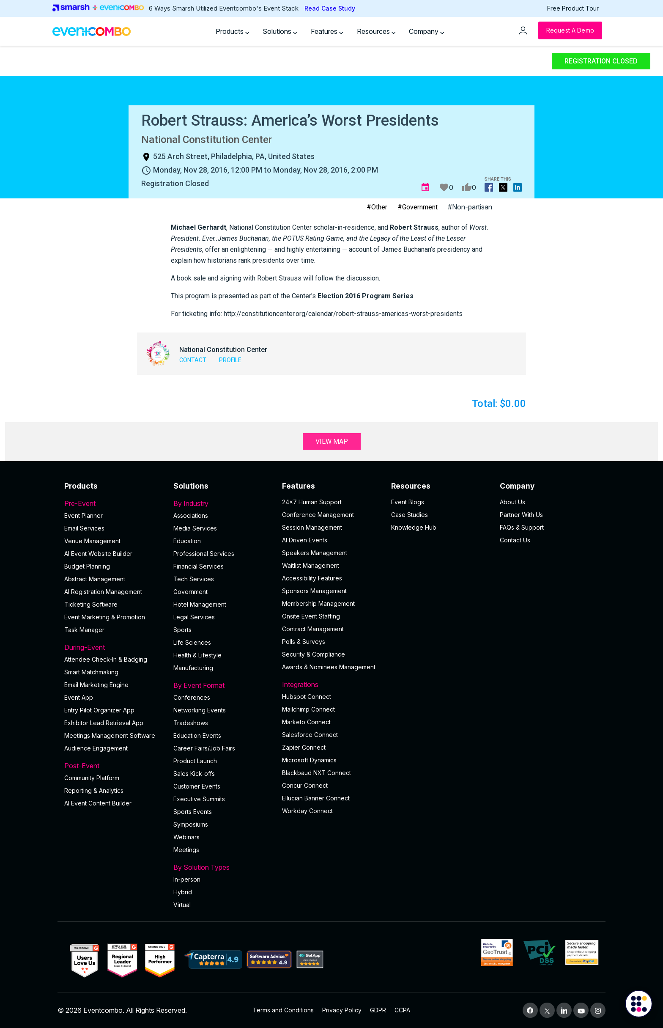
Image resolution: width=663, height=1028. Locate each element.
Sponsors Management (314, 590)
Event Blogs (407, 502)
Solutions (280, 31)
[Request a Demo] (570, 30)
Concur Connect (305, 785)
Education (187, 540)
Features (327, 31)
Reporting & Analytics (93, 790)
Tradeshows (190, 722)
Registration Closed (601, 61)
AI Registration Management (103, 591)
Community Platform (91, 777)
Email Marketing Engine (96, 684)
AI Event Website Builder (98, 553)
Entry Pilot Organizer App (99, 710)
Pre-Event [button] (113, 503)
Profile (230, 360)
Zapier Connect (304, 747)
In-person (186, 879)
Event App (78, 697)
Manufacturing (193, 667)
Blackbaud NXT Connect (316, 772)
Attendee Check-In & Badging (105, 659)
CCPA (402, 1010)
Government (190, 591)
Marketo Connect (306, 722)
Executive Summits (199, 799)
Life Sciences (192, 642)
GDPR (378, 1010)
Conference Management (318, 514)
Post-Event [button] (113, 765)
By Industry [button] (222, 503)
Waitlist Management (310, 565)
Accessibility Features (312, 578)
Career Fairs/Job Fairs (204, 748)
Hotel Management (199, 604)
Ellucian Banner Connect (316, 798)
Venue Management (92, 540)
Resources (376, 31)
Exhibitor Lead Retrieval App (103, 722)
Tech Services (193, 579)
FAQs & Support (522, 527)
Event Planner (83, 515)
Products (232, 31)
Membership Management (318, 603)
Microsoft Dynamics (309, 760)
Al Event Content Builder (98, 803)
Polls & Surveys (303, 641)
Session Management (312, 527)
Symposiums (190, 824)
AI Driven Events (304, 540)
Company (426, 31)
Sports (182, 629)
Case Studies (409, 514)
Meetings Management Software (109, 735)
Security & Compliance (313, 654)
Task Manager (84, 629)
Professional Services (203, 553)
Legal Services (194, 617)
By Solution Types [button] (222, 867)
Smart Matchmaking (91, 672)
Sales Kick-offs (194, 773)
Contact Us (515, 540)
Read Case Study (329, 8)
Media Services (195, 528)
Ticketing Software (91, 604)
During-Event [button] (113, 647)
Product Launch (195, 760)
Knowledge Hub (413, 527)
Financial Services (198, 566)
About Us (512, 502)
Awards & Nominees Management (328, 667)
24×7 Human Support (312, 502)
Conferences (191, 697)
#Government (417, 207)
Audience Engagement (96, 748)
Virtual (182, 904)
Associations (190, 515)
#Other (377, 207)
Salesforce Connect (310, 734)
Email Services (84, 528)
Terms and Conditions (283, 1010)
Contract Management (313, 628)
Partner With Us (521, 514)
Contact (192, 360)
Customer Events (196, 786)
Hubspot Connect (306, 696)
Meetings (186, 849)
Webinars (186, 837)
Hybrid (182, 892)
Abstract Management (94, 579)
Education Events (197, 735)
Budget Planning (87, 566)
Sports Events (192, 811)
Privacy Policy (342, 1010)
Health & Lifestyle (197, 655)
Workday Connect (307, 810)
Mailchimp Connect (308, 709)
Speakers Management (314, 552)
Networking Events (199, 710)
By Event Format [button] (222, 685)
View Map (331, 441)
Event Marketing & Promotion (104, 617)
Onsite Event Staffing (311, 616)
